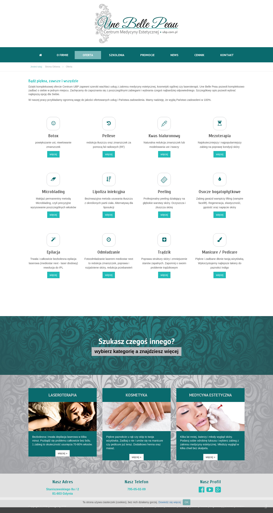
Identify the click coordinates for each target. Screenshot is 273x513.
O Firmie (62, 55)
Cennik (199, 55)
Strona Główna (52, 66)
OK (186, 502)
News (174, 55)
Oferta (88, 55)
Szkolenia (116, 55)
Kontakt (227, 55)
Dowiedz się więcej (169, 502)
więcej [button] (53, 154)
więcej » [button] (62, 453)
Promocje (147, 55)
